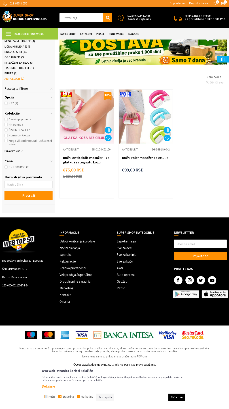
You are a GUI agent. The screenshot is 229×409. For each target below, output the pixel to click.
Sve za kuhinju (126, 294)
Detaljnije (48, 386)
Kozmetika (14, 65)
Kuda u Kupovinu (12, 42)
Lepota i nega (126, 280)
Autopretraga (182, 53)
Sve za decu (125, 287)
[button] (85, 17)
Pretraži (28, 235)
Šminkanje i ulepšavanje (24, 70)
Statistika (68, 396)
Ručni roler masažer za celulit (138, 197)
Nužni (52, 396)
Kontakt (65, 334)
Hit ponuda (16, 164)
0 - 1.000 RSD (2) (19, 206)
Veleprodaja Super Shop (76, 314)
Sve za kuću (125, 301)
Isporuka (65, 294)
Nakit (10, 75)
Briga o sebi (16, 91)
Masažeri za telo (19, 102)
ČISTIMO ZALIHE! (19, 169)
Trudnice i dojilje (19, 107)
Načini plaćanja (69, 287)
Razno (121, 327)
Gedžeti (122, 321)
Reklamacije (67, 301)
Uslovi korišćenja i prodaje (77, 280)
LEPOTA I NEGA (52, 42)
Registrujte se (198, 3)
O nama (64, 341)
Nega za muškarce (19, 81)
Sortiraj (201, 53)
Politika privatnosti (72, 307)
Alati (120, 307)
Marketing (66, 327)
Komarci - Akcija (19, 175)
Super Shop (33, 42)
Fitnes (10, 113)
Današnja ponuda (20, 159)
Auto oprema (126, 314)
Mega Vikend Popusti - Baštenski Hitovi (30, 182)
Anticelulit (14, 118)
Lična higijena (17, 86)
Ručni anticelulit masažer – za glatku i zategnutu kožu (84, 197)
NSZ (13, 143)
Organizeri (14, 97)
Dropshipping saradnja (75, 321)
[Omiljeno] (215, 4)
